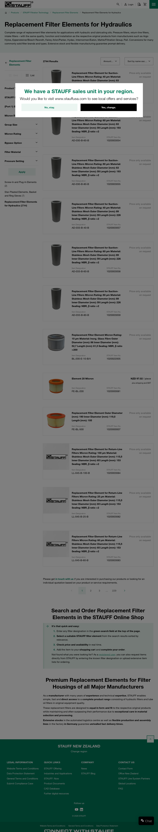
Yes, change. (108, 107)
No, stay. (49, 107)
